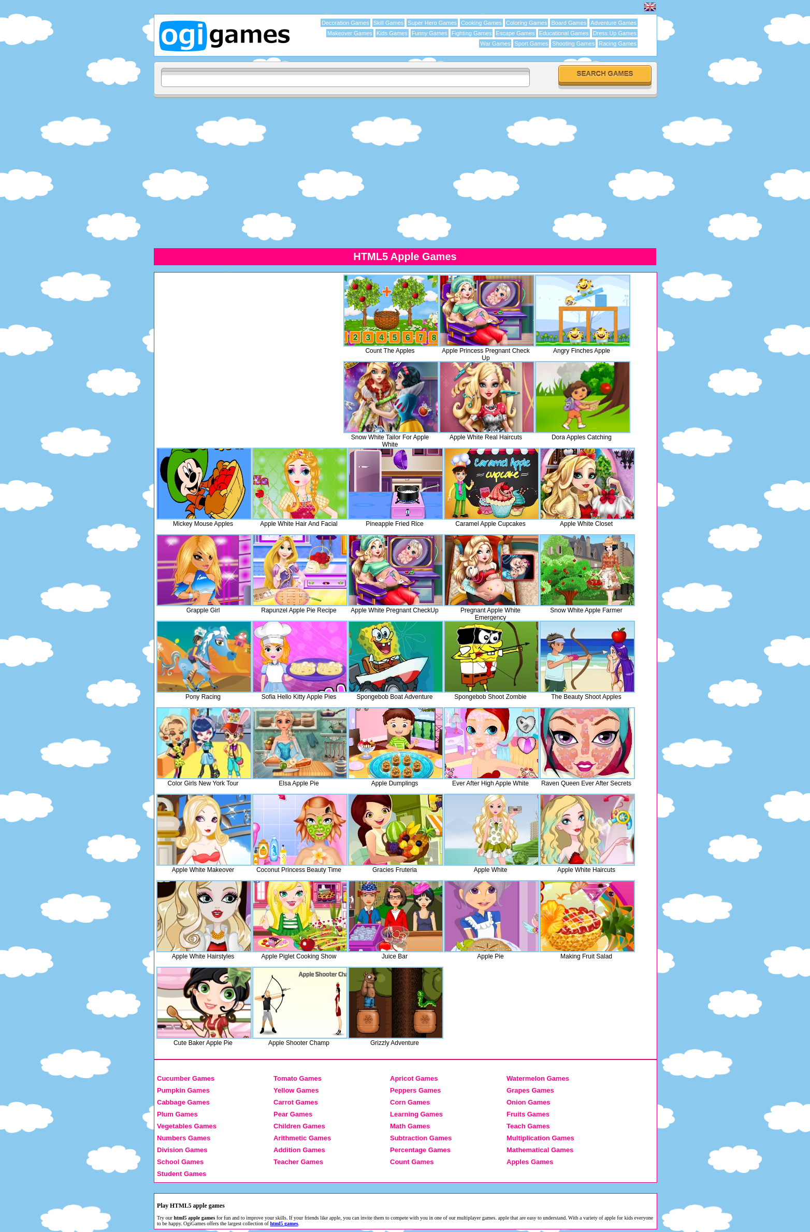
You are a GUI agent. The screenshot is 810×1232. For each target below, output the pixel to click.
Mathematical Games (540, 1150)
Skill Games (388, 23)
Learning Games (416, 1114)
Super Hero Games (432, 23)
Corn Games (410, 1102)
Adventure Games (613, 23)
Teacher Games (298, 1162)
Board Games (568, 23)
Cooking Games (481, 23)
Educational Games (564, 33)
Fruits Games (528, 1114)
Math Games (410, 1126)
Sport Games (531, 43)
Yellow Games (296, 1090)
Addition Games (299, 1150)
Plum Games (177, 1114)
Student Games (181, 1174)
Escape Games (515, 33)
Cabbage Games (183, 1102)
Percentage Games (420, 1150)
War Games (495, 43)
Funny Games (429, 33)
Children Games (299, 1126)
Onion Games (529, 1102)
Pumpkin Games (183, 1090)
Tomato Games (297, 1078)
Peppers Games (415, 1090)
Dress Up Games (615, 33)
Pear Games (292, 1114)
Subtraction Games (421, 1138)
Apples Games (530, 1162)
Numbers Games (183, 1138)
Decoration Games (345, 23)
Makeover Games (349, 33)
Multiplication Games (540, 1138)
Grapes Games (530, 1090)
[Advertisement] (464, 172)
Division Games (182, 1150)
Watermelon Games (538, 1078)
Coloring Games (526, 23)
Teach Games (528, 1126)
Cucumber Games (185, 1078)
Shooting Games (573, 43)
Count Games (412, 1162)
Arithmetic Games (302, 1138)
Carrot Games (295, 1102)
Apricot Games (414, 1078)
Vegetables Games (186, 1126)
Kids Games (392, 33)
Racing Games (618, 43)
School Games (180, 1162)
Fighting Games (472, 33)
